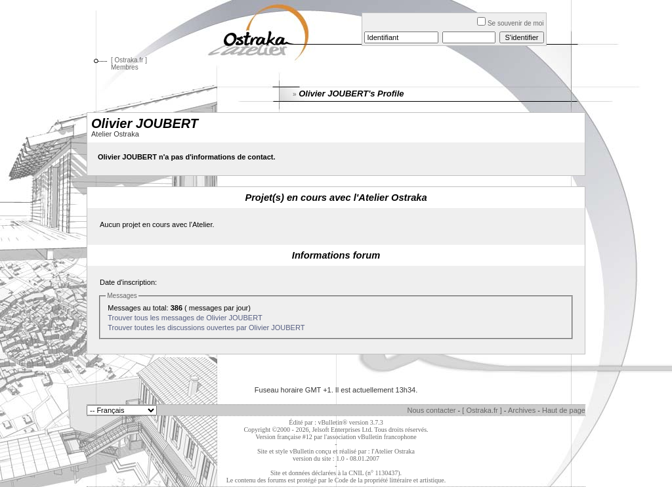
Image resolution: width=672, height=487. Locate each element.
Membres (124, 67)
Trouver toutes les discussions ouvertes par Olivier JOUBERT (206, 327)
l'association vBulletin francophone (370, 436)
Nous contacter (432, 410)
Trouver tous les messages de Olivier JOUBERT (185, 318)
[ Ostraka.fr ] (129, 60)
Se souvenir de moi (510, 23)
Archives (522, 410)
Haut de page (563, 410)
